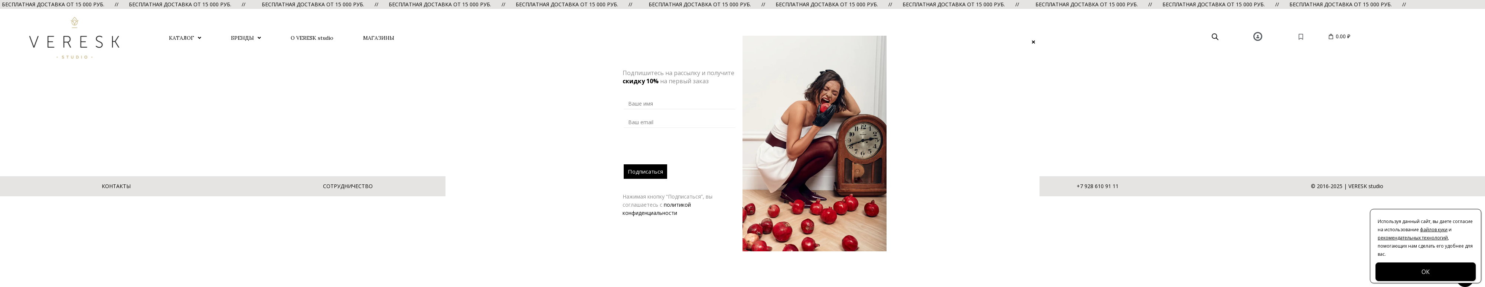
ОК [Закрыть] (1426, 272)
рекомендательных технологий (1413, 238)
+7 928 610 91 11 (1098, 186)
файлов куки (1434, 229)
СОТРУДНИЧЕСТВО (348, 186)
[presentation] (680, 149)
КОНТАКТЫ (116, 186)
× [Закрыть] (1033, 41)
